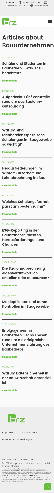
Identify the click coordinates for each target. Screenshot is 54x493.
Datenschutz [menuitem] (29, 432)
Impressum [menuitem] (8, 432)
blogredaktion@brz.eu (16, 5)
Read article (9, 80)
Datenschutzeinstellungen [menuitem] (17, 439)
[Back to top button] (47, 486)
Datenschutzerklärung (16, 469)
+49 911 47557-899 (31, 2)
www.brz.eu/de (41, 5)
